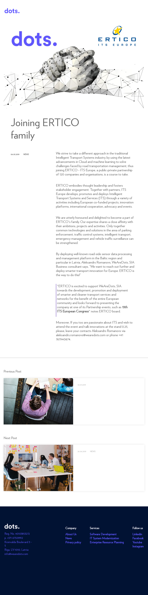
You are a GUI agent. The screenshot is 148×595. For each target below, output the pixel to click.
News (68, 538)
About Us (70, 534)
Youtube (137, 542)
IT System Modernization (104, 538)
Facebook (137, 538)
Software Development (103, 534)
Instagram (138, 546)
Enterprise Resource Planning (107, 542)
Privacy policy (73, 542)
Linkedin (137, 534)
